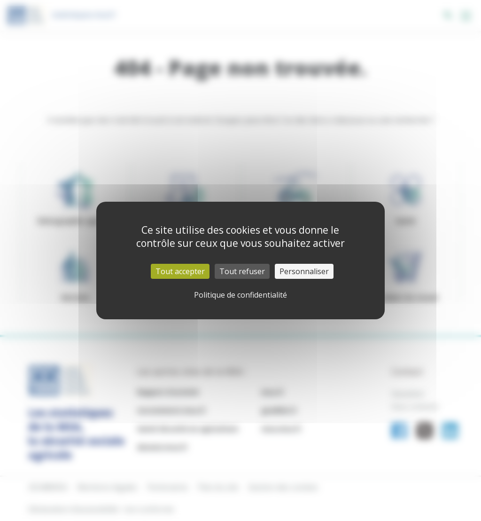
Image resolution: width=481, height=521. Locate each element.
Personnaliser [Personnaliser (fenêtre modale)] (304, 271)
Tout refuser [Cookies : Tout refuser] (242, 271)
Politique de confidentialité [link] (240, 295)
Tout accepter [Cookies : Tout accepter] (180, 271)
